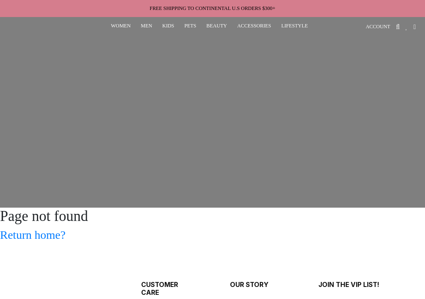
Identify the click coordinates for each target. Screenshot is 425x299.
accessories (254, 26)
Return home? (33, 234)
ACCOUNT (378, 26)
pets (190, 26)
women (121, 26)
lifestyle (294, 26)
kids (168, 26)
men (146, 26)
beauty (216, 26)
